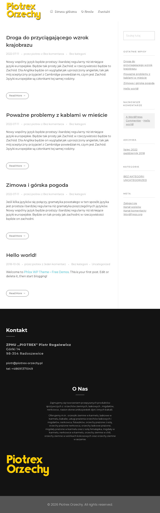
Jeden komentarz (55, 264)
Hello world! (21, 255)
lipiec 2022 (130, 149)
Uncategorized (101, 264)
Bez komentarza (53, 53)
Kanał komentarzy (134, 210)
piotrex (36, 53)
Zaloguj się (130, 203)
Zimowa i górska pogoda (37, 185)
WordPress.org (132, 214)
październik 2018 (134, 153)
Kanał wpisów (132, 207)
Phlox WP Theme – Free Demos (46, 272)
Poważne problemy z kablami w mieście (56, 115)
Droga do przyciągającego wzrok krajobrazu (137, 65)
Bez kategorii (77, 53)
